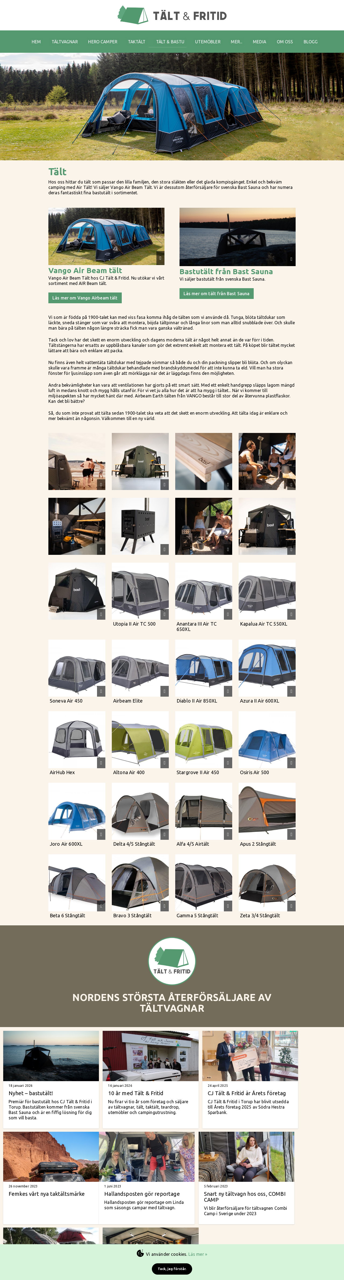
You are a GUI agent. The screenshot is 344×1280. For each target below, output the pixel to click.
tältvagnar (208, 1222)
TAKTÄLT (135, 38)
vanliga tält (191, 1226)
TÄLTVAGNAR (58, 38)
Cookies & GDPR (269, 1241)
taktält (223, 1222)
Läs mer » (197, 1254)
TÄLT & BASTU (171, 38)
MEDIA (266, 38)
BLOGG (321, 38)
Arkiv (269, 1237)
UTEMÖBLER (211, 38)
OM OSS (293, 38)
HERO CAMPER (99, 38)
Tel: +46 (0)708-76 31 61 (139, 1232)
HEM (27, 38)
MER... (242, 38)
